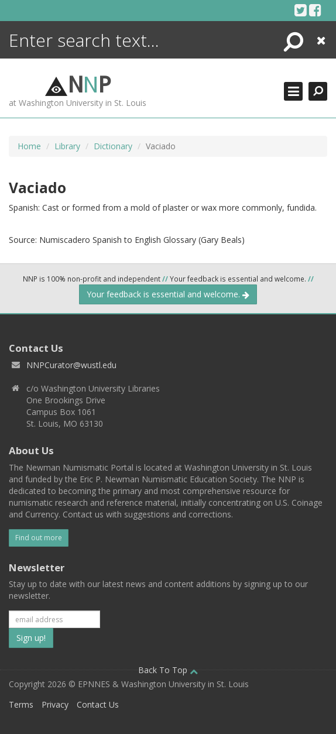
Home (29, 146)
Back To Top (168, 669)
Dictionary (113, 146)
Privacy (55, 704)
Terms (21, 704)
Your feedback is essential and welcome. (168, 294)
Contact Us (98, 704)
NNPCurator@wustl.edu (71, 365)
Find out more (38, 538)
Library (67, 146)
